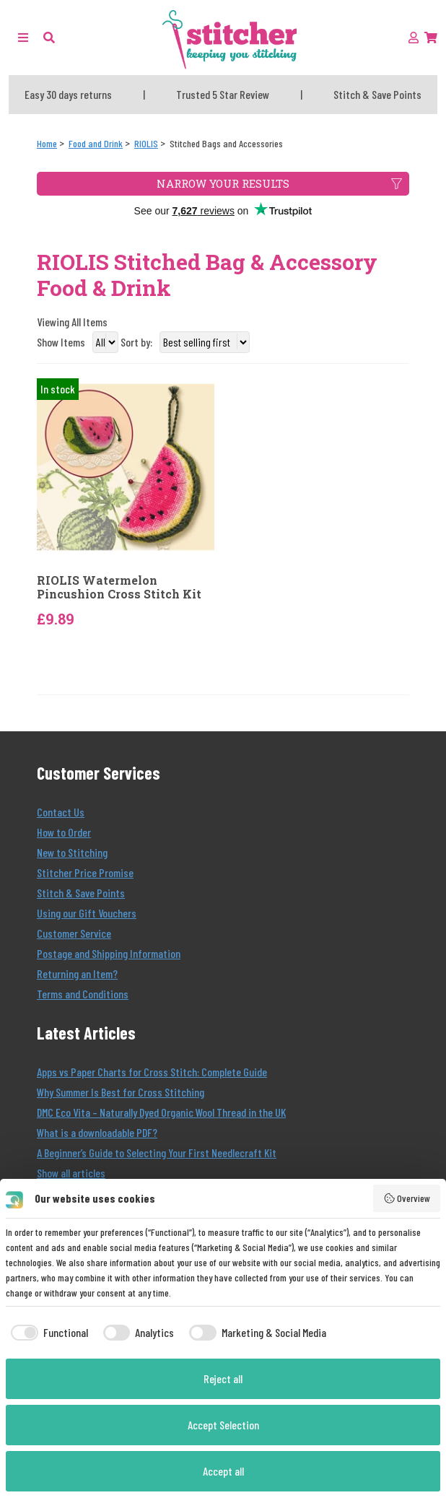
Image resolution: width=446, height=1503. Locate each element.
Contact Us (60, 812)
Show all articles (71, 1173)
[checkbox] (47, 1332)
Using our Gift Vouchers (86, 913)
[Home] (47, 143)
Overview (407, 1198)
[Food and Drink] (96, 143)
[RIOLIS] (146, 143)
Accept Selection (223, 1425)
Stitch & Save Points (81, 892)
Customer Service (74, 933)
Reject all (223, 1378)
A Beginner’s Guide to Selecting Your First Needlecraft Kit (156, 1152)
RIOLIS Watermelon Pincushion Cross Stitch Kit (119, 587)
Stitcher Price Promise (85, 872)
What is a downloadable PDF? (97, 1132)
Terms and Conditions (82, 994)
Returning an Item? (77, 973)
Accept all (223, 1471)
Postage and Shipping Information (108, 953)
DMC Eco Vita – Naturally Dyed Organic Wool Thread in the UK (161, 1112)
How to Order (64, 832)
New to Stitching (72, 852)
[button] (49, 37)
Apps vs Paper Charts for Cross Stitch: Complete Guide (152, 1072)
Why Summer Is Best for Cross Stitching (120, 1092)
